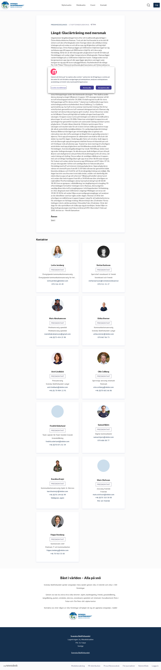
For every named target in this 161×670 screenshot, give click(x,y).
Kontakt (103, 5)
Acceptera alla (103, 88)
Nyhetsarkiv (66, 5)
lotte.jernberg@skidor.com (57, 281)
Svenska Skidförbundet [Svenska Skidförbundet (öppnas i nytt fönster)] (80, 653)
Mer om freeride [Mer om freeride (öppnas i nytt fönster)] (103, 501)
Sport (53, 220)
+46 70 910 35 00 (57, 553)
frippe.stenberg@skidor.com (57, 550)
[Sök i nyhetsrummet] (148, 5)
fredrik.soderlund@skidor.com (57, 441)
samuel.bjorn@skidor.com (103, 437)
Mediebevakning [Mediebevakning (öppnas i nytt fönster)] (78, 666)
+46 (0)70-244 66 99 (57, 494)
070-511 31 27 (103, 284)
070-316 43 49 (57, 284)
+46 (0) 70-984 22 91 (57, 390)
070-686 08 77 (103, 440)
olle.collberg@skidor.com (103, 387)
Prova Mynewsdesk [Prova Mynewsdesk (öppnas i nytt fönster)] (111, 666)
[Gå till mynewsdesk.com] (10, 666)
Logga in (155, 666)
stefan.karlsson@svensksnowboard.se (103, 281)
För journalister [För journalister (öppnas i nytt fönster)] (129, 666)
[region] (81, 80)
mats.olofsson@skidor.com (103, 494)
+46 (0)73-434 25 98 (57, 337)
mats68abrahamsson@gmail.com (57, 334)
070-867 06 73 (103, 337)
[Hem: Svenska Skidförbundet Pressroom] (12, 5)
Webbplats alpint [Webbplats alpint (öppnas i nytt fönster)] (57, 498)
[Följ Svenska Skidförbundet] (156, 5)
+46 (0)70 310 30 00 (103, 497)
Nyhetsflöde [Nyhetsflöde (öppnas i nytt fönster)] (143, 666)
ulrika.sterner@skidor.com (103, 334)
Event (92, 5)
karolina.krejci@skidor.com (57, 491)
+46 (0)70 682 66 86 (103, 390)
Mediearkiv (81, 5)
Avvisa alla (87, 88)
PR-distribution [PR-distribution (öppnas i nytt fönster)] (94, 666)
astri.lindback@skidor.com (57, 387)
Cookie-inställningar (58, 88)
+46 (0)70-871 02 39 (57, 445)
